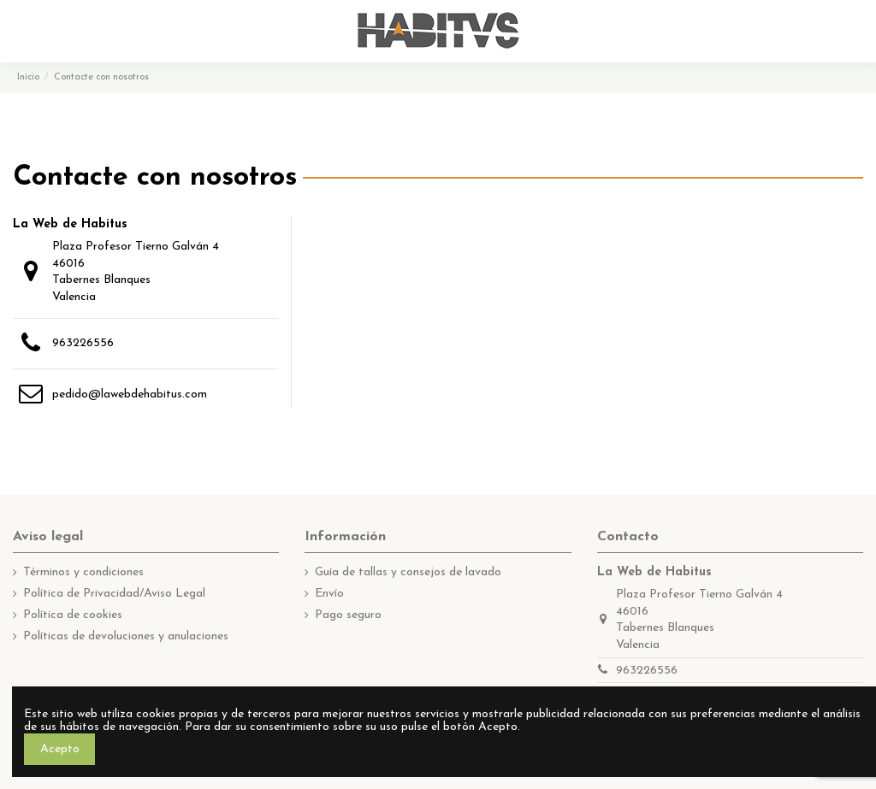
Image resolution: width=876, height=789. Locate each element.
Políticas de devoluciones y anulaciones (125, 636)
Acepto (60, 749)
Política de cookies (72, 615)
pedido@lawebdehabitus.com (129, 394)
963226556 (83, 343)
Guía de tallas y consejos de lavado (408, 572)
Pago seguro (348, 615)
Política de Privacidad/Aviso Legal (114, 593)
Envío (329, 593)
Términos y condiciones (83, 572)
